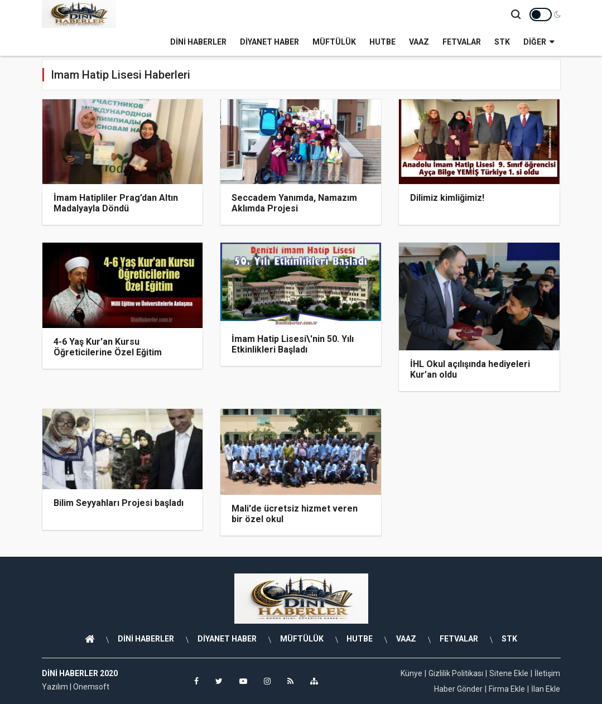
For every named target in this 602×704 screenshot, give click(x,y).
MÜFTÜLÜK (334, 41)
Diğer (538, 42)
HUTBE (382, 41)
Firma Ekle (507, 688)
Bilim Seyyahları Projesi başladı (119, 503)
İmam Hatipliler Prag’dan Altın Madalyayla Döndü (116, 203)
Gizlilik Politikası (455, 673)
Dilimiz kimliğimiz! (447, 197)
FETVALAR (461, 41)
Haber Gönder (458, 688)
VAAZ (419, 41)
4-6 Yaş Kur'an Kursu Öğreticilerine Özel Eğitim (108, 347)
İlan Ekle (545, 688)
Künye (411, 673)
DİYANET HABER (269, 41)
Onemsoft (91, 686)
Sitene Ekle (508, 673)
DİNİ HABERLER (198, 41)
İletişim (547, 673)
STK (502, 41)
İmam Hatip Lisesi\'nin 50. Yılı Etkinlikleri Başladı (293, 344)
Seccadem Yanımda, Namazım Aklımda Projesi (294, 203)
